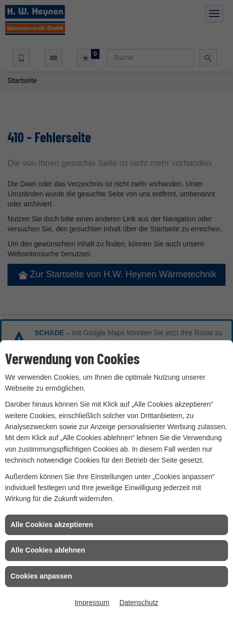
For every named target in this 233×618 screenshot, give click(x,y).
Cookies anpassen (41, 576)
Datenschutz (139, 603)
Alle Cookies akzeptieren (51, 525)
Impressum (91, 603)
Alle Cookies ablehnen (47, 550)
